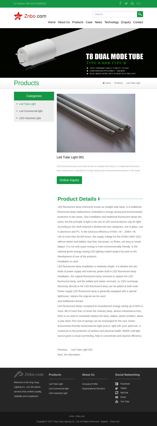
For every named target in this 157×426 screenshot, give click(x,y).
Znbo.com (115, 421)
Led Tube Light (133, 83)
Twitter (124, 388)
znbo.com (80, 416)
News (98, 22)
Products (77, 22)
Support (104, 421)
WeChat (124, 392)
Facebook (125, 384)
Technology (111, 22)
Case (89, 22)
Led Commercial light (31, 111)
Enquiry (126, 22)
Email (123, 397)
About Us (64, 22)
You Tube (125, 401)
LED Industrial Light (30, 118)
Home (52, 22)
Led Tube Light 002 (81, 349)
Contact (138, 22)
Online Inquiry (69, 180)
